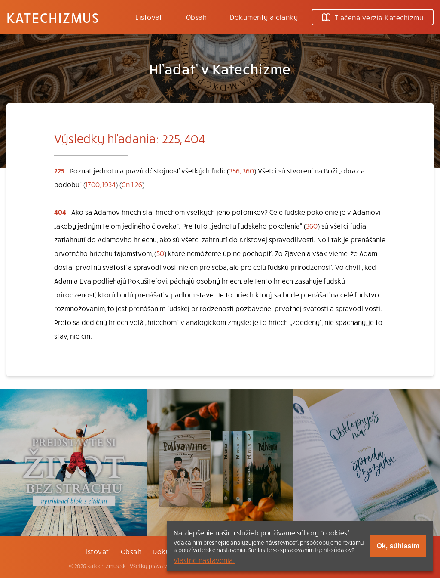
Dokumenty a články (264, 16)
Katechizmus (52, 17)
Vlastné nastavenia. (204, 560)
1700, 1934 (101, 184)
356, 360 (241, 170)
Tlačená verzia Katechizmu (372, 17)
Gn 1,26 (132, 184)
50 (160, 253)
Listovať (149, 16)
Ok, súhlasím (397, 546)
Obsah (196, 16)
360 (312, 225)
